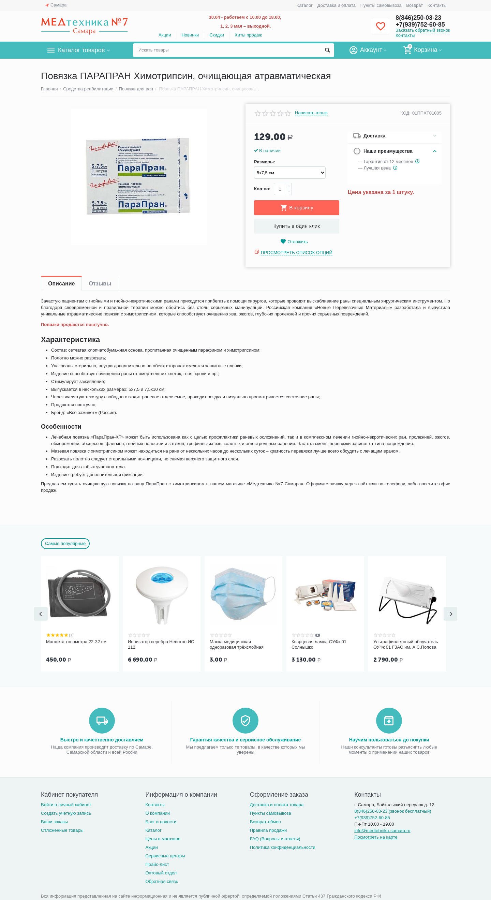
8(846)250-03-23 (418, 17)
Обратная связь (161, 880)
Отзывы (100, 283)
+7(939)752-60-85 (420, 24)
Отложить (294, 242)
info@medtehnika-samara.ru (382, 829)
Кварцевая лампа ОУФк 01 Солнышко (319, 644)
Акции (165, 35)
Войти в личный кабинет (66, 804)
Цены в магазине (162, 838)
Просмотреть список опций (296, 252)
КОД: (405, 113)
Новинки (190, 35)
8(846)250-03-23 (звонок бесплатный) (392, 810)
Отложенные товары (62, 829)
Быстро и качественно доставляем (102, 739)
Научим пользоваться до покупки (389, 739)
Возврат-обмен (265, 821)
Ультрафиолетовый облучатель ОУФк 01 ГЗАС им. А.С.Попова (405, 644)
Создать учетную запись (66, 812)
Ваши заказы (54, 821)
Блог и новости (160, 821)
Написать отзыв (311, 112)
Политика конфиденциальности (282, 846)
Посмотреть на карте (376, 836)
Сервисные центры (165, 855)
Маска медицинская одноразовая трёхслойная (237, 644)
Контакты (437, 5)
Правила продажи (268, 829)
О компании (157, 812)
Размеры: (264, 162)
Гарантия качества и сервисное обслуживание (245, 739)
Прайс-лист (157, 863)
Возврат (414, 5)
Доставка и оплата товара (276, 804)
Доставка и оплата (336, 5)
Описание (61, 283)
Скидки (216, 35)
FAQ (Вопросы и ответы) (275, 838)
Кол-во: (262, 188)
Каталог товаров (81, 50)
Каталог (305, 5)
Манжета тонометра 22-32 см (76, 641)
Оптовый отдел (161, 872)
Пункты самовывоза (381, 5)
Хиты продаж (248, 35)
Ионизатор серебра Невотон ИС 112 (161, 644)
